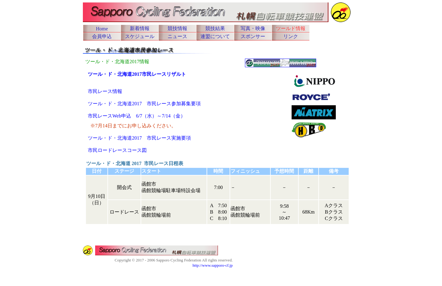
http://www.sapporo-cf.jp (212, 265)
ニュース (177, 36)
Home (102, 28)
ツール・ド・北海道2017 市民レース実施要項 (139, 138)
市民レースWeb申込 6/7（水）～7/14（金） (136, 115)
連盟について (215, 36)
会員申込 (102, 36)
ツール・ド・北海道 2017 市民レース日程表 (134, 163)
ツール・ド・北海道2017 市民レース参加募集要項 (144, 103)
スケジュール (139, 36)
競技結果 (215, 28)
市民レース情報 (105, 91)
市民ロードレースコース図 (117, 150)
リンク (290, 36)
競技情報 (177, 28)
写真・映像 (253, 28)
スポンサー (253, 36)
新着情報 (139, 28)
